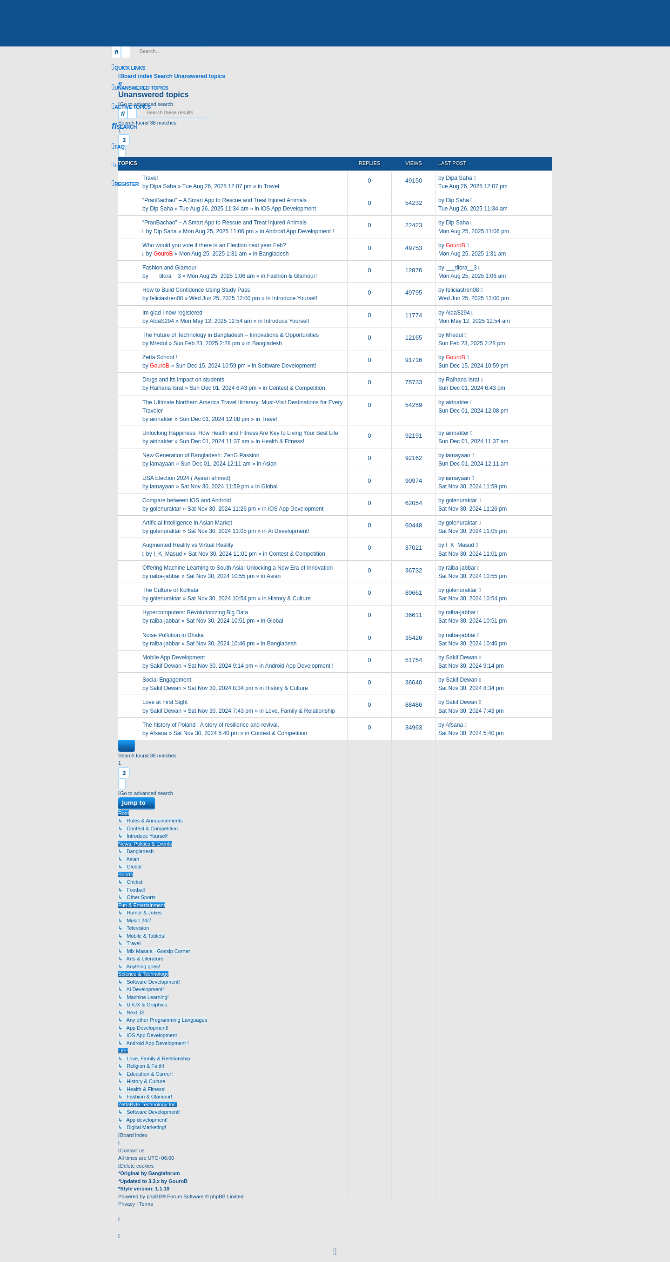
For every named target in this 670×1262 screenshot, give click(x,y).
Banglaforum (164, 1173)
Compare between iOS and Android (186, 500)
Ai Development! (288, 531)
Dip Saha (161, 208)
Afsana (158, 733)
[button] (122, 783)
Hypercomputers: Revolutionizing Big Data (195, 612)
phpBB (154, 1196)
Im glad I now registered (172, 312)
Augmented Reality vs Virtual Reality (187, 545)
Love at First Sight (165, 702)
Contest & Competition (297, 388)
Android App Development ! (300, 231)
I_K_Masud (168, 554)
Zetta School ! (159, 357)
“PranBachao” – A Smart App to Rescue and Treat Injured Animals (224, 200)
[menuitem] (140, 88)
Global (269, 486)
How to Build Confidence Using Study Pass (196, 290)
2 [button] (124, 773)
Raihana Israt (166, 388)
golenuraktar (165, 509)
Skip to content (129, 4)
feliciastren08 (166, 298)
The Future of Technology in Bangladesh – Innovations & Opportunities (230, 335)
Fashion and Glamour (169, 267)
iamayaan (162, 463)
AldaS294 (161, 321)
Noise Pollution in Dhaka (173, 635)
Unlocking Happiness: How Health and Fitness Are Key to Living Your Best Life (240, 433)
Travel (150, 178)
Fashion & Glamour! (292, 276)
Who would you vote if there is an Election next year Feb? (214, 245)
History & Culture (289, 598)
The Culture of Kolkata (170, 590)
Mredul (158, 343)
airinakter (161, 419)
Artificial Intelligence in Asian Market (187, 522)
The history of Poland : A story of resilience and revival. (210, 725)
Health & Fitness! (282, 441)
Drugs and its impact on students (183, 379)
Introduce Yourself (294, 298)
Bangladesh (274, 253)
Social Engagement (166, 680)
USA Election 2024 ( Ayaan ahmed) (186, 478)
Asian (269, 463)
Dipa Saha (163, 186)
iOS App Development (288, 208)
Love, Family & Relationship (300, 711)
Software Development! (287, 365)
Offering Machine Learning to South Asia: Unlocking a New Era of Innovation (237, 568)
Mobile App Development (173, 657)
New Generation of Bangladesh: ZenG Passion (200, 455)
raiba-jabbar (165, 576)
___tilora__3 (165, 276)
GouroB (163, 253)
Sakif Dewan (165, 666)
